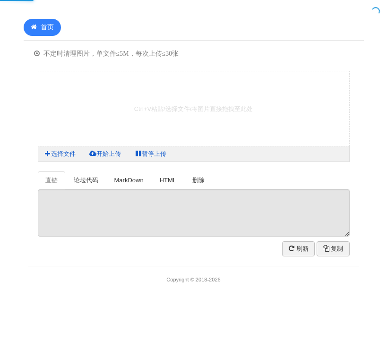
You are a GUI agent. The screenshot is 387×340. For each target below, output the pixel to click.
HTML (168, 180)
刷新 (298, 248)
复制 (333, 248)
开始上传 (105, 153)
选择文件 (60, 153)
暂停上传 (150, 153)
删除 (198, 180)
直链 (51, 180)
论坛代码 (86, 180)
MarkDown (129, 180)
